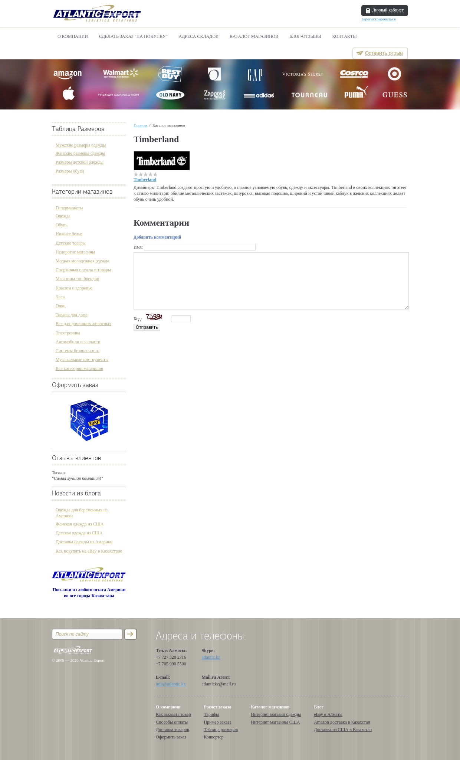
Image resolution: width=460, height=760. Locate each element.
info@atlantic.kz (170, 684)
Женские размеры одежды (80, 153)
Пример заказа (217, 722)
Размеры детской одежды (80, 162)
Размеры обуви (70, 171)
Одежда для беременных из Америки (82, 512)
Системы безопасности (77, 350)
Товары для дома (72, 314)
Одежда (63, 216)
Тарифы (211, 714)
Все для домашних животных (83, 323)
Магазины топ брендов (77, 278)
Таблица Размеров (78, 129)
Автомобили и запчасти (78, 341)
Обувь (61, 224)
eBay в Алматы (328, 714)
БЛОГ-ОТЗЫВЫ (305, 36)
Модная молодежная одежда (82, 260)
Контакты (344, 36)
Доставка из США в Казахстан (343, 729)
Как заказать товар (173, 714)
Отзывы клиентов (76, 458)
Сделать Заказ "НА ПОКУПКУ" (133, 36)
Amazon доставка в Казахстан (342, 722)
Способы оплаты (172, 722)
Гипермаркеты (69, 207)
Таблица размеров (221, 729)
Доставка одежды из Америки (84, 541)
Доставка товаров (172, 729)
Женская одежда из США (80, 524)
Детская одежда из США (79, 532)
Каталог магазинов (254, 36)
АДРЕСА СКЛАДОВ (199, 36)
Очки (61, 305)
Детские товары (71, 243)
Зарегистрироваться (378, 19)
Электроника (68, 332)
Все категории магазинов (79, 368)
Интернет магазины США (275, 722)
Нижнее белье (69, 233)
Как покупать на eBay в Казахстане (89, 551)
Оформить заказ (75, 385)
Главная (140, 125)
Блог (318, 707)
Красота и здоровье (74, 288)
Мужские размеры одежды (81, 145)
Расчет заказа (217, 707)
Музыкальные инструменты (82, 359)
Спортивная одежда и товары (83, 269)
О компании (73, 36)
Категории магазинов (82, 192)
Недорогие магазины (75, 252)
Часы (61, 296)
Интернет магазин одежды (276, 714)
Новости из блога (76, 493)
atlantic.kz (211, 657)
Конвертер (213, 737)
